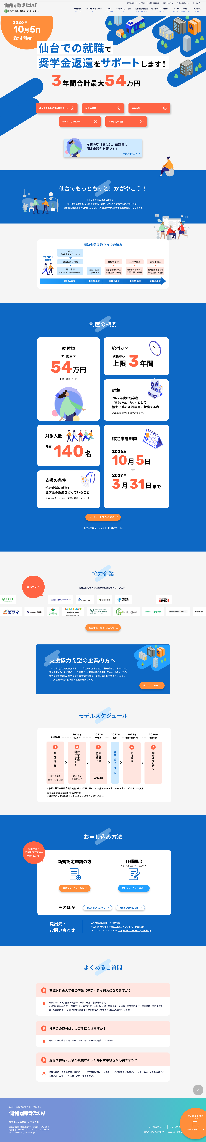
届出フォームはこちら (134, 894)
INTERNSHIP (159, 9)
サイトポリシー (176, 1127)
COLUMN (109, 9)
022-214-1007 (23, 1129)
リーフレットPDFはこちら (103, 523)
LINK (197, 9)
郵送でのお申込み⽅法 (98, 914)
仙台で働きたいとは (157, 1127)
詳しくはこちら (152, 692)
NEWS (78, 9)
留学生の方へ (168, 3)
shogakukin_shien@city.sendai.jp (134, 930)
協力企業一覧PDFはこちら (103, 634)
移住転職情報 (154, 3)
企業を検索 (131, 3)
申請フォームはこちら (75, 894)
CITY (124, 9)
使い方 (198, 3)
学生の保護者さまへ (184, 3)
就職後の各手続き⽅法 (131, 914)
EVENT (93, 9)
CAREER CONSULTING (181, 9)
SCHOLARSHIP (141, 9)
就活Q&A (142, 3)
